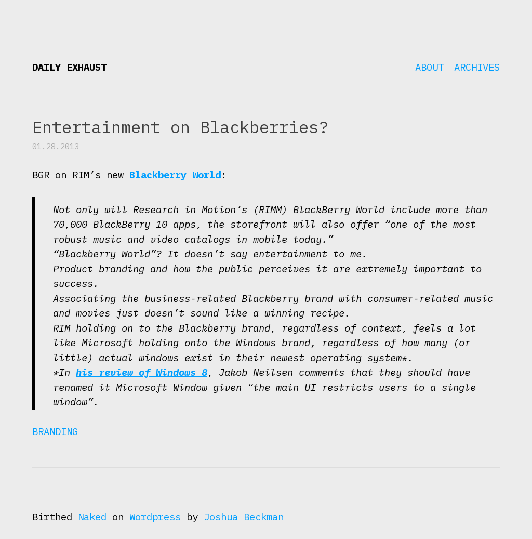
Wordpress (155, 516)
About (429, 67)
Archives (477, 67)
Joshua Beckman (244, 516)
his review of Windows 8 (141, 372)
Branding (55, 431)
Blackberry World (175, 174)
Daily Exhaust (69, 67)
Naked (92, 516)
